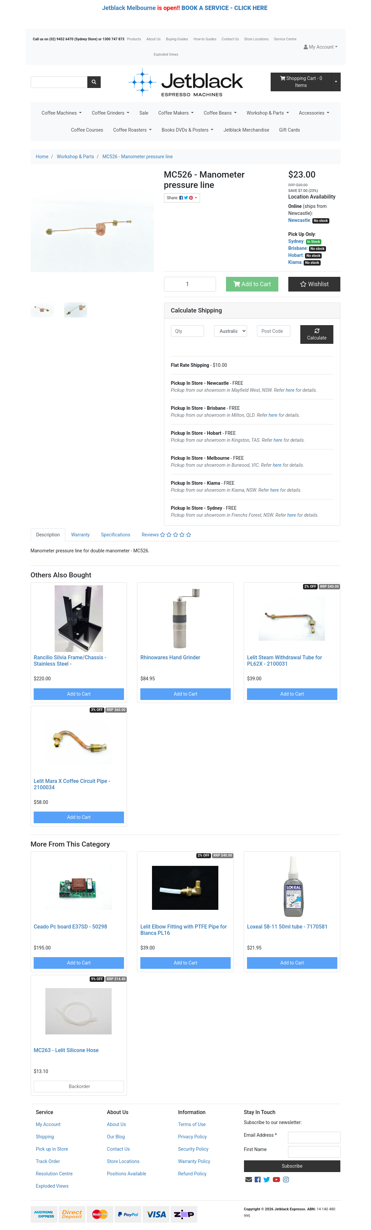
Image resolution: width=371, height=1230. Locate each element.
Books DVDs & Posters (186, 130)
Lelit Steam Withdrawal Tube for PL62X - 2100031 (284, 660)
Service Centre (285, 39)
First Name (255, 1149)
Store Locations (256, 39)
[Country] (230, 331)
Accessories (312, 113)
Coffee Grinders (108, 113)
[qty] (187, 331)
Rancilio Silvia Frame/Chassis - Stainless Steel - (70, 660)
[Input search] (59, 82)
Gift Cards (289, 130)
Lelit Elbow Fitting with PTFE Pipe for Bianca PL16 (183, 929)
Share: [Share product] (180, 198)
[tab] (48, 534)
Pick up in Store (52, 1149)
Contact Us (230, 39)
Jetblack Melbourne (129, 7)
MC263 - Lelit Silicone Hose (66, 1050)
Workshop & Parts (266, 113)
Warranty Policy (194, 1161)
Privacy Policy (192, 1136)
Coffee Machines (60, 113)
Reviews (166, 534)
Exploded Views (166, 54)
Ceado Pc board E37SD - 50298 (70, 926)
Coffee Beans (218, 113)
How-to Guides (204, 39)
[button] (320, 47)
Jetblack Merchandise (246, 130)
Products (134, 39)
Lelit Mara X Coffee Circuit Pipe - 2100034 (72, 784)
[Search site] (94, 82)
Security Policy (193, 1149)
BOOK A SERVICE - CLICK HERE (224, 7)
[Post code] (273, 331)
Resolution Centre (54, 1173)
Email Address (260, 1135)
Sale (143, 113)
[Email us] (248, 1180)
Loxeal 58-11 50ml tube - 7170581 (287, 926)
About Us (153, 39)
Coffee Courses (87, 130)
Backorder (79, 1086)
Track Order (48, 1161)
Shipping (45, 1136)
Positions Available (126, 1173)
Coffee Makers (174, 113)
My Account (48, 1124)
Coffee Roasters (130, 130)
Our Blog (116, 1136)
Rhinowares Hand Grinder (170, 657)
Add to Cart (252, 284)
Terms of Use (192, 1124)
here (290, 390)
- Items (301, 82)
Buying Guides (177, 39)
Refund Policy (192, 1173)
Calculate (317, 334)
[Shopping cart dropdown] (336, 82)
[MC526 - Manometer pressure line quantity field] (190, 284)
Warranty (80, 534)
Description (48, 534)
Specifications (115, 534)
